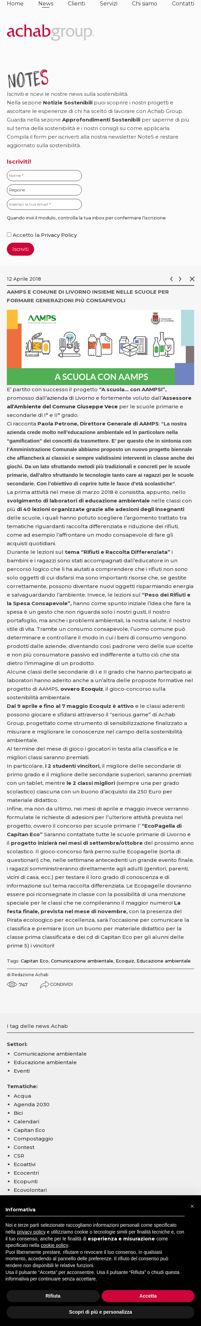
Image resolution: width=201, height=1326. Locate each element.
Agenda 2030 (31, 1104)
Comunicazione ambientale (82, 961)
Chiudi (193, 279)
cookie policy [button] (54, 1245)
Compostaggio (33, 1138)
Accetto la (24, 235)
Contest (24, 1147)
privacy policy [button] (31, 1232)
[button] (192, 1206)
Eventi (22, 1071)
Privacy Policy (59, 235)
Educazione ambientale (164, 961)
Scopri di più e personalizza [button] (100, 1312)
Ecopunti (26, 1181)
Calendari (26, 1121)
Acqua (22, 1096)
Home (15, 3)
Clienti (76, 3)
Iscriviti (20, 249)
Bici (18, 1113)
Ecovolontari (30, 1190)
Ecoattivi (24, 1164)
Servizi (108, 3)
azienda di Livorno (71, 398)
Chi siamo (144, 3)
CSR (19, 1155)
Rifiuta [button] (52, 1296)
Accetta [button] (148, 1296)
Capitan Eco (34, 961)
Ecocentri (26, 1173)
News (45, 3)
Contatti (183, 3)
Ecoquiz (125, 961)
